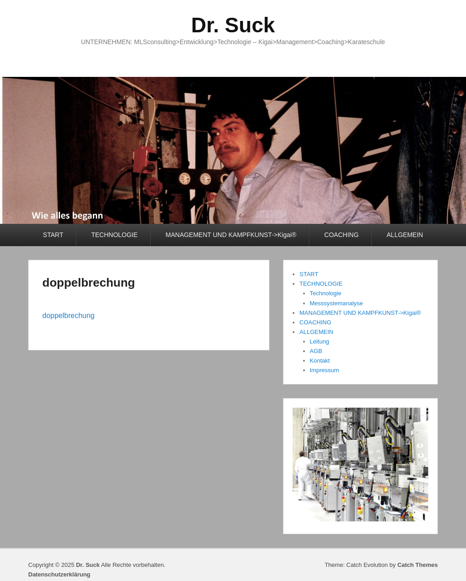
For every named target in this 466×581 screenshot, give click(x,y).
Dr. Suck (233, 25)
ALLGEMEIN (405, 234)
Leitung (319, 341)
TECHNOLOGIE (114, 234)
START (53, 234)
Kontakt (320, 360)
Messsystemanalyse (336, 303)
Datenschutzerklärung (59, 574)
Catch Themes (417, 564)
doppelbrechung (88, 282)
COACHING (341, 234)
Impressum (324, 370)
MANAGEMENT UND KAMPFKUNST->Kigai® (231, 234)
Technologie (325, 293)
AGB (316, 351)
